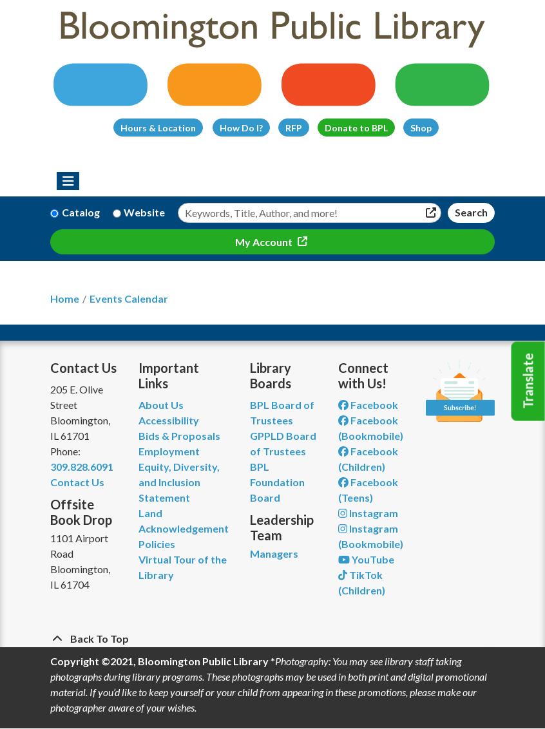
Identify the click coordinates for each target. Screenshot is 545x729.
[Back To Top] (272, 638)
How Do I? (241, 127)
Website (144, 212)
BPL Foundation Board (277, 482)
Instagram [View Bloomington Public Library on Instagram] (368, 513)
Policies (157, 544)
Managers (274, 553)
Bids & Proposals (179, 436)
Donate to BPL (356, 127)
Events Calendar (129, 298)
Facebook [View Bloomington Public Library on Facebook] (368, 405)
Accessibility (169, 420)
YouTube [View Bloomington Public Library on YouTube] (366, 559)
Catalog (81, 212)
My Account (264, 242)
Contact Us (77, 482)
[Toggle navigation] (68, 181)
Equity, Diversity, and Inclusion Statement (179, 482)
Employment (169, 451)
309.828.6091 (81, 466)
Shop (421, 127)
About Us (161, 405)
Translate (528, 381)
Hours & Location (158, 127)
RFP (293, 127)
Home (64, 298)
